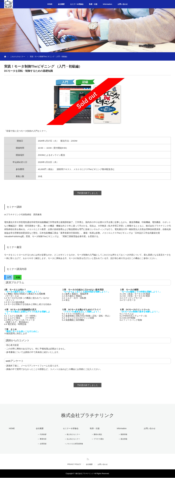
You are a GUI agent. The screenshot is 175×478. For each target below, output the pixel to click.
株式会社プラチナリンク (87, 416)
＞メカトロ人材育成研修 (72, 444)
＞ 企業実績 (40, 444)
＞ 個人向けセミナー (70, 435)
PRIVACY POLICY (74, 464)
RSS (87, 459)
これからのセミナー (17, 57)
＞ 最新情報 (121, 435)
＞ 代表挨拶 (40, 435)
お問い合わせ (123, 4)
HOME (49, 4)
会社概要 (61, 4)
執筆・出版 (93, 4)
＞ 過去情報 (121, 440)
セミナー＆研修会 (76, 4)
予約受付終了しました (87, 194)
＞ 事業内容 (40, 440)
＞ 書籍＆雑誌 (95, 435)
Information (107, 4)
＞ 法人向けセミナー (70, 440)
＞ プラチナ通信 (96, 440)
